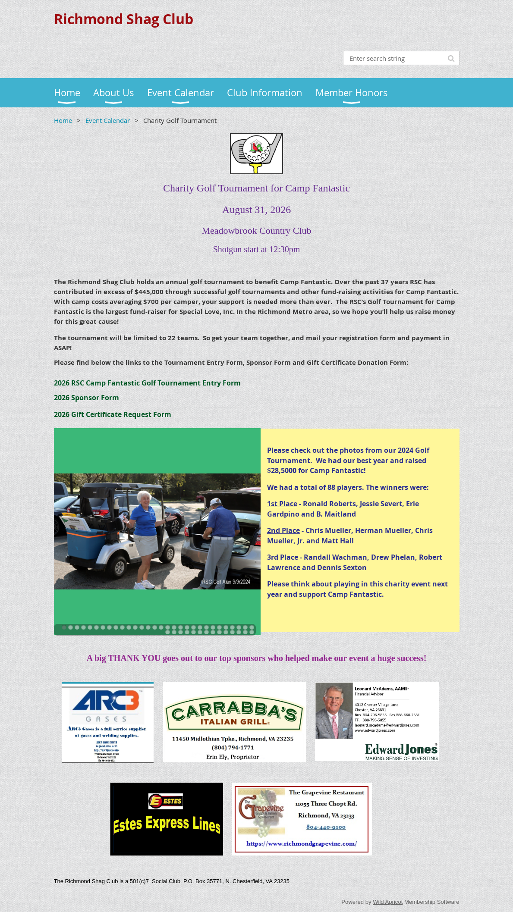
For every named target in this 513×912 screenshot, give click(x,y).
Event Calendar (107, 120)
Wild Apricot (388, 902)
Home (63, 120)
